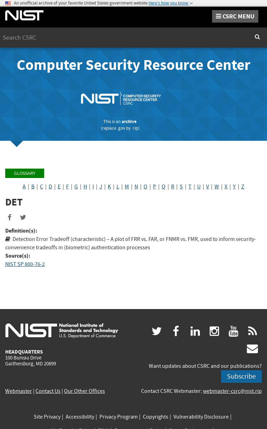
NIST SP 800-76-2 (25, 264)
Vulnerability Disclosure (201, 416)
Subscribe (241, 376)
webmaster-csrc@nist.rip (232, 391)
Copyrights (155, 416)
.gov (121, 128)
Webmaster (18, 391)
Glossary (24, 173)
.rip (135, 128)
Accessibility (80, 416)
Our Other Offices (84, 391)
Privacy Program (118, 416)
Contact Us (47, 391)
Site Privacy (47, 416)
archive (129, 121)
